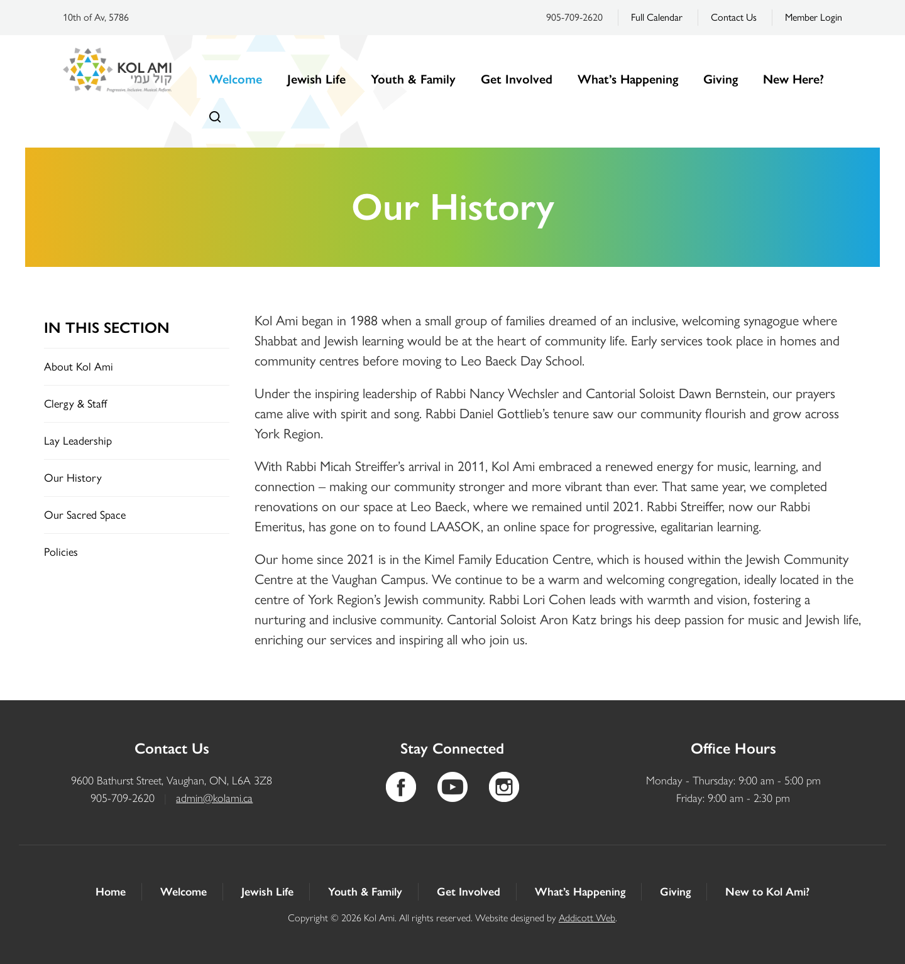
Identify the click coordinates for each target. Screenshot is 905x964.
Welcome (235, 79)
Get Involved (516, 79)
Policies (61, 552)
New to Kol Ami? (767, 892)
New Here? (793, 79)
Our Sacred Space (85, 515)
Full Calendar (657, 17)
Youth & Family (413, 79)
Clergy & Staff (75, 404)
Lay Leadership (78, 441)
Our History (73, 478)
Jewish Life (316, 79)
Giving (720, 79)
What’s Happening (628, 79)
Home (111, 892)
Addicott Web (587, 918)
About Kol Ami (78, 367)
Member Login (813, 17)
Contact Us (734, 17)
